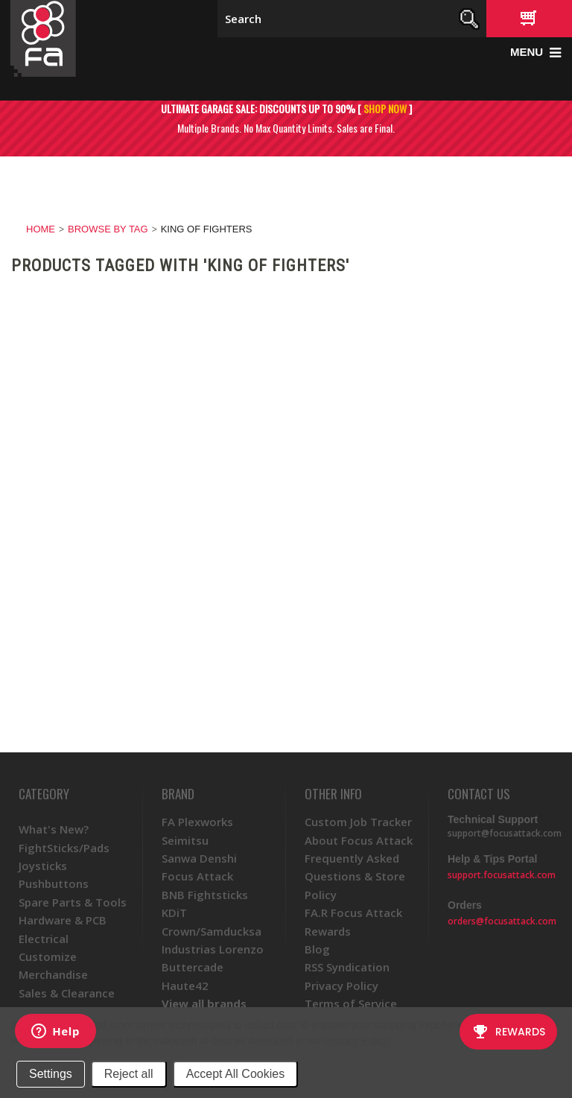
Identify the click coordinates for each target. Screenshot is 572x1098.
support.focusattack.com (502, 875)
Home (40, 229)
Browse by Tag (108, 229)
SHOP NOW (385, 108)
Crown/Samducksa (211, 931)
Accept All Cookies (235, 1073)
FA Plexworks (197, 821)
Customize (48, 956)
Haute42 (185, 985)
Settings (50, 1073)
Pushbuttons (54, 883)
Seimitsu (185, 840)
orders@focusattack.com (502, 921)
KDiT (174, 912)
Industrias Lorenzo (213, 949)
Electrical (44, 938)
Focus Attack (197, 876)
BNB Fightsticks (205, 894)
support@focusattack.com (505, 833)
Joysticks (43, 865)
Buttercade (192, 966)
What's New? (54, 829)
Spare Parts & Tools (73, 902)
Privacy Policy (356, 1041)
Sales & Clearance (67, 993)
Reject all (128, 1073)
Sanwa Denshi (199, 858)
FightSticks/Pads (64, 847)
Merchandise (53, 974)
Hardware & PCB (63, 920)
